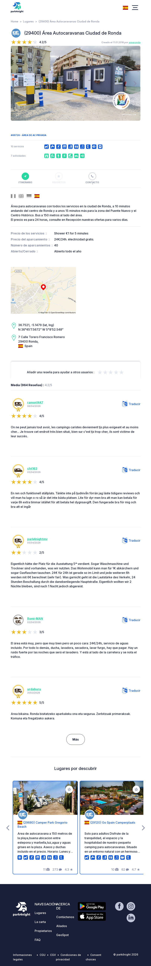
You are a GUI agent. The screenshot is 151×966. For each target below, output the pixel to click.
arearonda (134, 42)
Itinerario (25, 178)
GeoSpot (62, 935)
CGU (42, 954)
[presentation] (16, 83)
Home (14, 21)
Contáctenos (65, 917)
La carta (40, 922)
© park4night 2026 (125, 954)
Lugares (28, 21)
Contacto (92, 178)
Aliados (61, 926)
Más (75, 739)
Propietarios (43, 931)
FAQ (38, 940)
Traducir (131, 404)
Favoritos (59, 178)
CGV (53, 954)
